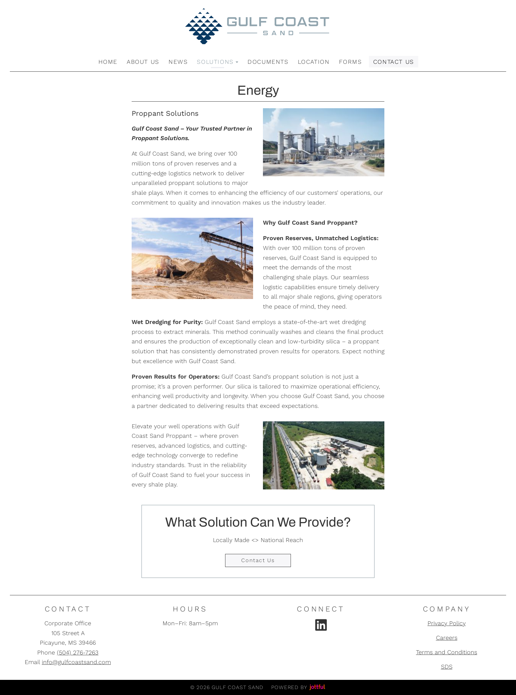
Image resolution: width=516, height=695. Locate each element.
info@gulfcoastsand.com (76, 661)
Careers (446, 637)
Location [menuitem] (314, 61)
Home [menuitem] (107, 61)
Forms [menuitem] (350, 61)
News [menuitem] (178, 61)
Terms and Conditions (446, 652)
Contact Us (257, 560)
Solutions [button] (217, 61)
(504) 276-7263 (77, 652)
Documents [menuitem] (267, 61)
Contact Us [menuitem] (393, 61)
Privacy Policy (446, 623)
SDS (446, 666)
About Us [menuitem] (143, 61)
